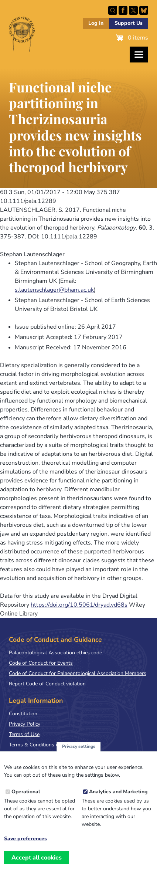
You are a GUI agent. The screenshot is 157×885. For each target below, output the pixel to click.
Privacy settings (78, 749)
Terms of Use (24, 734)
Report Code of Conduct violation (47, 683)
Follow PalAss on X (133, 10)
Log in (95, 23)
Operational (25, 794)
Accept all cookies (36, 860)
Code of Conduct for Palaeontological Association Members (77, 673)
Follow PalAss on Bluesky (143, 10)
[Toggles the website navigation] (139, 54)
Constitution (23, 713)
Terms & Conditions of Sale (40, 744)
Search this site (112, 10)
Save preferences (25, 841)
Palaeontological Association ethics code (55, 652)
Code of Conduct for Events (41, 663)
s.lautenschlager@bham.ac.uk (54, 290)
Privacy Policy (24, 724)
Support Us (129, 23)
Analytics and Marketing (118, 794)
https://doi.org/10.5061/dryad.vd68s (79, 605)
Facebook (123, 10)
